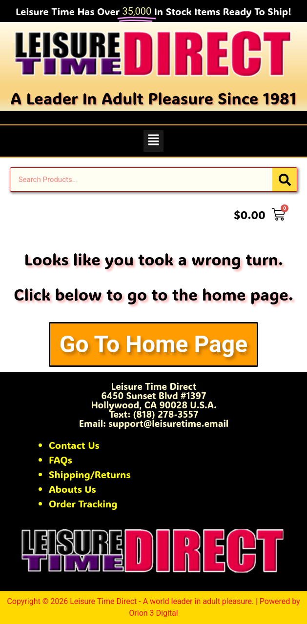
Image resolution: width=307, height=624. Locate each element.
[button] (153, 141)
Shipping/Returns (90, 474)
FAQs (60, 459)
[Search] (284, 179)
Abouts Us (72, 489)
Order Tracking (83, 503)
